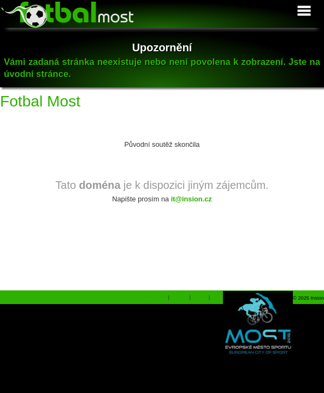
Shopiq (158, 297)
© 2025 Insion (308, 298)
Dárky (199, 297)
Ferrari (179, 297)
